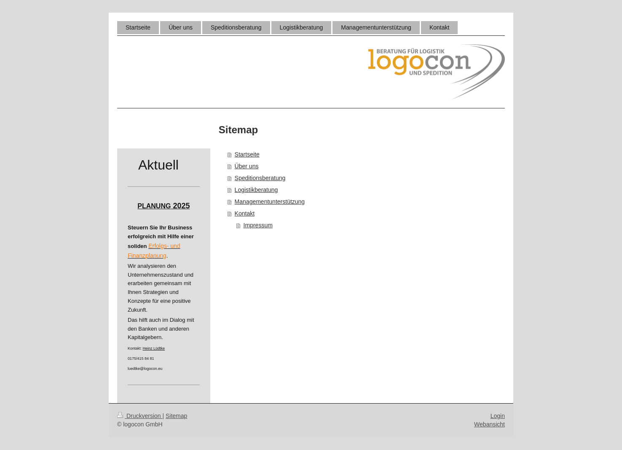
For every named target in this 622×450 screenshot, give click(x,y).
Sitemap (176, 415)
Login (498, 415)
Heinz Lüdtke (154, 348)
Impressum (258, 225)
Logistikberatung (256, 189)
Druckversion (139, 415)
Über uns (247, 166)
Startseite (247, 154)
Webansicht (489, 424)
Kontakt (245, 213)
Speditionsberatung (260, 178)
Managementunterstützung (270, 201)
